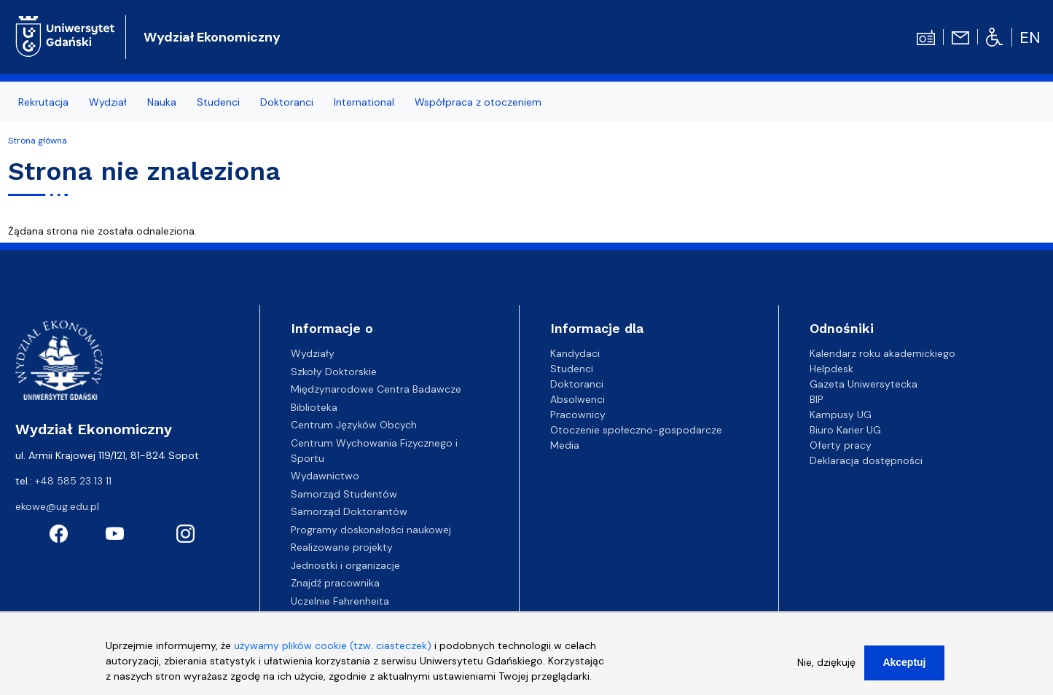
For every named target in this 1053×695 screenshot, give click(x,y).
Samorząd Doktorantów (349, 511)
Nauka (161, 102)
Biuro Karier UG (845, 429)
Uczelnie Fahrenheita (340, 601)
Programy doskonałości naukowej (371, 529)
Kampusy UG (841, 414)
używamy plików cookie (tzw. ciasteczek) (332, 652)
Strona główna (37, 140)
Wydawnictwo (325, 475)
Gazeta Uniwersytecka (863, 383)
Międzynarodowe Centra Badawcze (376, 389)
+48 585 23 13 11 (73, 480)
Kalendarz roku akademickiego (882, 353)
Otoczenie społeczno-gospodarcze (636, 429)
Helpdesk (831, 368)
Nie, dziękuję (826, 668)
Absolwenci (577, 399)
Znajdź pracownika (335, 582)
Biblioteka (314, 407)
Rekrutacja (43, 102)
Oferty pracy (841, 445)
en (1030, 37)
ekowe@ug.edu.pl (57, 506)
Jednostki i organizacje (345, 565)
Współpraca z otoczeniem (478, 102)
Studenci (218, 102)
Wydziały (312, 353)
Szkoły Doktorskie (334, 371)
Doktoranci (286, 102)
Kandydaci (575, 353)
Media (564, 445)
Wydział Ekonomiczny (212, 37)
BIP (816, 399)
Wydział (108, 102)
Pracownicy (578, 414)
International (364, 102)
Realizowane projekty (342, 547)
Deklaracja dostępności (866, 460)
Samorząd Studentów (344, 493)
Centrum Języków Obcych (354, 424)
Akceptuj (903, 669)
